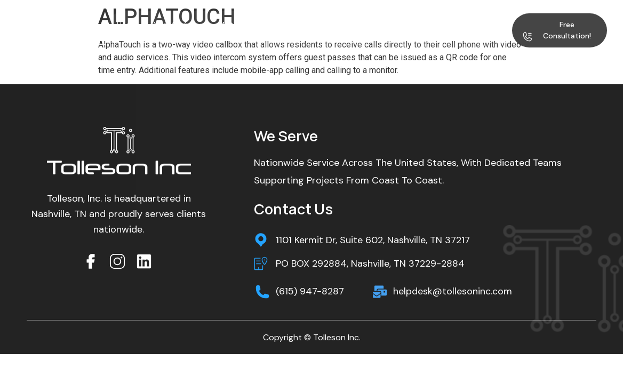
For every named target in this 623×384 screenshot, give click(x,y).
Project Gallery (403, 24)
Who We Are (178, 24)
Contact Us (148, 36)
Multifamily (242, 24)
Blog (449, 24)
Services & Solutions (322, 24)
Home (127, 24)
